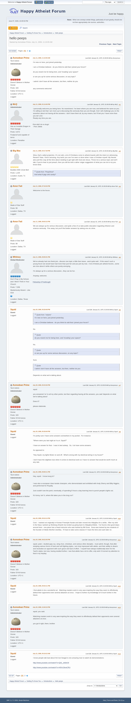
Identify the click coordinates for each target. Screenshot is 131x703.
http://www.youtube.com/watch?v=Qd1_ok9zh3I (51, 663)
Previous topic (105, 44)
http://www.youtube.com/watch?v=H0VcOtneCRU (51, 667)
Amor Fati (17, 186)
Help (104, 700)
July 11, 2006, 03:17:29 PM (41, 151)
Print (119, 51)
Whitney (17, 257)
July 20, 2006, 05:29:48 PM (41, 309)
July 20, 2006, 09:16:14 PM (41, 518)
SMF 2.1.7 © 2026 (12, 700)
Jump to (89, 686)
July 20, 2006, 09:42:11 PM (41, 586)
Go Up (11, 676)
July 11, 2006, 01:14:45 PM (41, 104)
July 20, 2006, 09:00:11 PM (41, 472)
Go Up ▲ (121, 700)
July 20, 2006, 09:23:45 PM (41, 539)
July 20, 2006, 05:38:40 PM (41, 431)
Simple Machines (24, 700)
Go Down (12, 51)
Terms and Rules (112, 700)
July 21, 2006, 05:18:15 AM (41, 653)
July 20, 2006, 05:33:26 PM (41, 385)
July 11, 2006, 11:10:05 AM (41, 58)
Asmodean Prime (21, 58)
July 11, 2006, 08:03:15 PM (41, 221)
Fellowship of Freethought (41, 282)
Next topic (117, 44)
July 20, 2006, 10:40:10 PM (41, 607)
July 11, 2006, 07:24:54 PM (41, 186)
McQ (15, 104)
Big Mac (17, 151)
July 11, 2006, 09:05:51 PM (41, 257)
